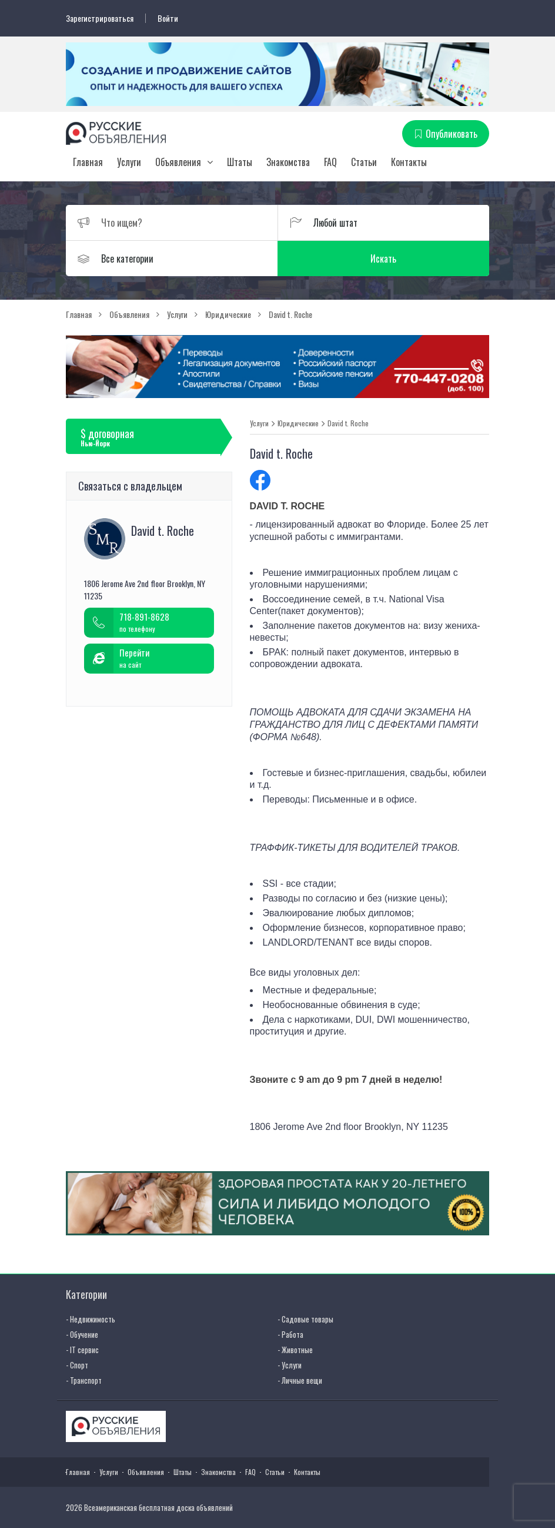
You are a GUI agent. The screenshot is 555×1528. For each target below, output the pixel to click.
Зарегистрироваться (99, 18)
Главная (88, 162)
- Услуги (290, 1365)
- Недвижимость (90, 1319)
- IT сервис (82, 1349)
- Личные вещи (300, 1380)
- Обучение (82, 1334)
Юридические (298, 423)
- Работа (290, 1334)
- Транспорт (84, 1380)
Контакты (409, 162)
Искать (383, 258)
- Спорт (77, 1365)
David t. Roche (348, 423)
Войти (168, 18)
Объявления (178, 162)
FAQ (330, 162)
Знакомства (288, 162)
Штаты (239, 162)
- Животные (295, 1349)
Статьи (364, 162)
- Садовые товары (305, 1319)
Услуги (129, 162)
